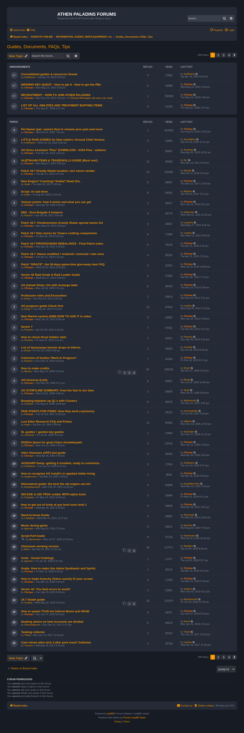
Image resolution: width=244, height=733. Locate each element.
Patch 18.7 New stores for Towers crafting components (59, 233)
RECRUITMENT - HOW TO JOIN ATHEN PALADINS (55, 95)
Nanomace (35, 539)
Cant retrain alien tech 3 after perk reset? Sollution (56, 642)
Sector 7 (27, 326)
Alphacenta (190, 400)
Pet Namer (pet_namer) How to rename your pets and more (62, 129)
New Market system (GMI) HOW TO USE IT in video (56, 316)
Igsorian (28, 528)
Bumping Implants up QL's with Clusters (49, 400)
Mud (26, 549)
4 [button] (229, 55)
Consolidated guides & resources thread (49, 74)
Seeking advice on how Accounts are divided (52, 621)
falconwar (189, 514)
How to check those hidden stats (43, 337)
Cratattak (29, 518)
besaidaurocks (32, 487)
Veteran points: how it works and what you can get (56, 202)
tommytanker (191, 411)
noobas (188, 233)
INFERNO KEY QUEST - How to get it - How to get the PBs (61, 84)
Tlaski (27, 635)
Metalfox (188, 546)
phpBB (110, 713)
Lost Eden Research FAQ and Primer (46, 421)
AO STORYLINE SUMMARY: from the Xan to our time (57, 390)
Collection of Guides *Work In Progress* (49, 358)
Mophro (188, 191)
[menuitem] (30, 30)
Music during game (34, 525)
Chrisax (28, 87)
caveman (29, 435)
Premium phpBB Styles (134, 717)
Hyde (27, 184)
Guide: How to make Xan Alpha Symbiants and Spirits (58, 568)
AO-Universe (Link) (34, 380)
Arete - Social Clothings (37, 558)
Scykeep (188, 149)
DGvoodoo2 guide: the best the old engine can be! (56, 484)
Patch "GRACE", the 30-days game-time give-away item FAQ (62, 264)
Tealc (187, 390)
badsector (189, 212)
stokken (188, 589)
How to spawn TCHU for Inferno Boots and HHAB (55, 611)
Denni (187, 621)
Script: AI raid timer (34, 191)
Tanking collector (33, 632)
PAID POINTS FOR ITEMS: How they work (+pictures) (57, 411)
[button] (234, 55)
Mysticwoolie (191, 599)
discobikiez (190, 139)
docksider (189, 431)
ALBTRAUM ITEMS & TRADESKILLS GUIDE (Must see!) (59, 160)
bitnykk (187, 170)
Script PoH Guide (33, 536)
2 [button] (218, 55)
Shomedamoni (32, 624)
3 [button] (223, 55)
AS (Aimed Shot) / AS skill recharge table (49, 285)
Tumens (28, 645)
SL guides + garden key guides (42, 432)
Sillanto (188, 421)
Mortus (28, 371)
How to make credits (35, 368)
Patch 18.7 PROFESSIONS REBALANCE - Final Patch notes (62, 243)
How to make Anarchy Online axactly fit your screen (57, 578)
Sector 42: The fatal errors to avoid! (45, 589)
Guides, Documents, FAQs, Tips (38, 46)
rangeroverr (30, 476)
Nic (185, 160)
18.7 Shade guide (33, 599)
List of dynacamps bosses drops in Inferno (51, 347)
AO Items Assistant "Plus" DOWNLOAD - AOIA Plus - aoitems (63, 150)
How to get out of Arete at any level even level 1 (54, 504)
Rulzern (28, 215)
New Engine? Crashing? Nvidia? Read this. (51, 181)
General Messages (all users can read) (92, 98)
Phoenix (28, 329)
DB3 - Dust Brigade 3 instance (42, 212)
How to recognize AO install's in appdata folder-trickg (58, 473)
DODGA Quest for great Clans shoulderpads (51, 442)
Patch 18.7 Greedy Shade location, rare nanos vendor (58, 170)
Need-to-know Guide (35, 515)
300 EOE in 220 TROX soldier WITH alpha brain (53, 494)
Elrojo (27, 298)
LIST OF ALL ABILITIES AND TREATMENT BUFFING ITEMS (61, 105)
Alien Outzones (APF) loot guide (43, 452)
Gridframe (29, 77)
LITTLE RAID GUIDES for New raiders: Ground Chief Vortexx (63, 139)
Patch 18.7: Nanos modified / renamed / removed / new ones (62, 254)
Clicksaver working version (40, 546)
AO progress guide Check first (42, 306)
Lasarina (188, 222)
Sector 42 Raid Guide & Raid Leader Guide (50, 274)
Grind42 (188, 347)
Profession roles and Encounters (44, 295)
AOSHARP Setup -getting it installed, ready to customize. (60, 463)
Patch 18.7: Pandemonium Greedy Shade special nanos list (62, 222)
